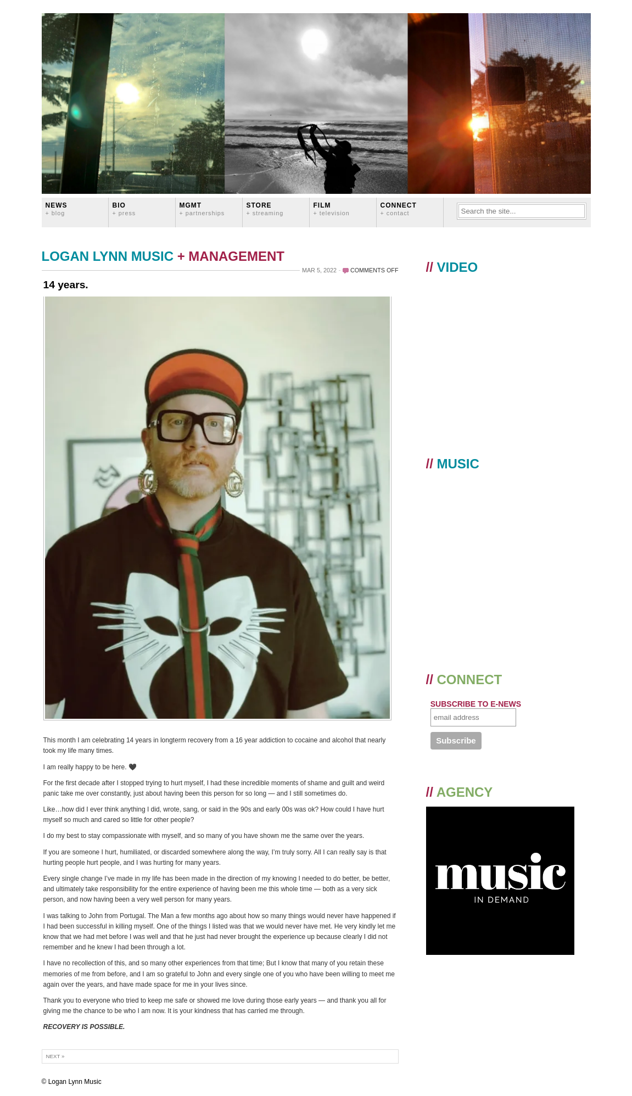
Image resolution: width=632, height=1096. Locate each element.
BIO (124, 209)
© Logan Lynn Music (72, 1082)
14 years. (65, 284)
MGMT (202, 209)
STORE (265, 209)
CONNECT (399, 209)
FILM (332, 209)
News (57, 209)
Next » (55, 1056)
